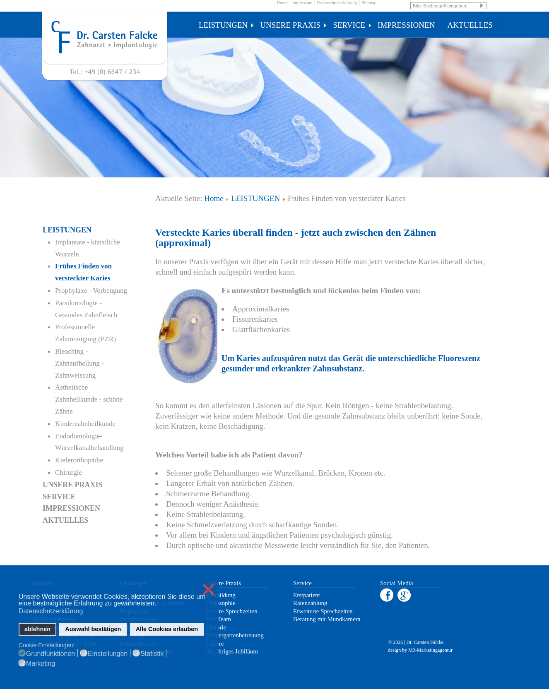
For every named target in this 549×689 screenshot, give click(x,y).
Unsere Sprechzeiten (232, 611)
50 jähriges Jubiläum (232, 651)
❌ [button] (208, 589)
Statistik (152, 654)
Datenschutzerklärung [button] (51, 611)
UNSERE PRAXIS (293, 25)
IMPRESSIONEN (406, 25)
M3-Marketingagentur (430, 650)
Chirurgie (68, 472)
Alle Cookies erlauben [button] (167, 629)
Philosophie (221, 603)
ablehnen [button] (37, 629)
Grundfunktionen (50, 654)
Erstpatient (306, 595)
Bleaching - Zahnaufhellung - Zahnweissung (79, 363)
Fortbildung (221, 595)
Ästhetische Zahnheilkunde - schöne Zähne (89, 399)
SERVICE (352, 25)
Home (282, 2)
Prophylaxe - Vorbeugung (91, 290)
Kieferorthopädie (79, 460)
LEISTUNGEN (226, 25)
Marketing (40, 663)
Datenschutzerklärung (337, 2)
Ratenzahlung (310, 603)
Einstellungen (108, 654)
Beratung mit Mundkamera (326, 619)
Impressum (302, 2)
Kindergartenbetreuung (235, 635)
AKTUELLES (470, 25)
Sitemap (368, 2)
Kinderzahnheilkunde (85, 424)
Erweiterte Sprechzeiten (323, 611)
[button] (158, 604)
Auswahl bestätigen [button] (93, 629)
